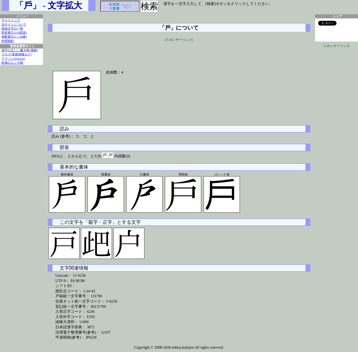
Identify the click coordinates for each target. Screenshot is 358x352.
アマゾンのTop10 (13, 58)
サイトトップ (10, 20)
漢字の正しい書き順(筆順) (19, 50)
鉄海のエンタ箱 (12, 62)
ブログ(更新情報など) (16, 54)
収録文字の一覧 (12, 28)
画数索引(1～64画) (14, 36)
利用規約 (7, 41)
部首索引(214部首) (14, 32)
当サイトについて (13, 24)
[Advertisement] (179, 53)
